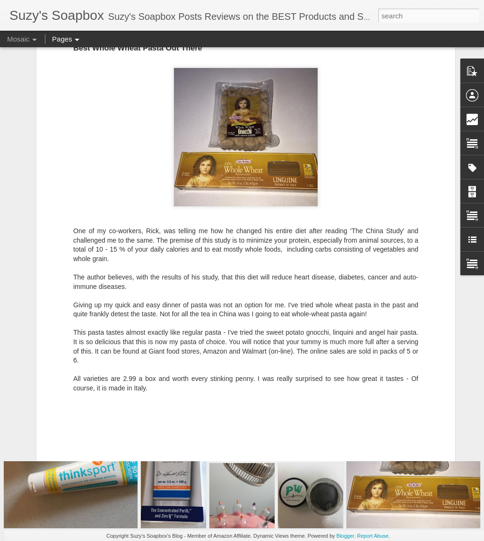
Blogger (345, 536)
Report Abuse (373, 536)
